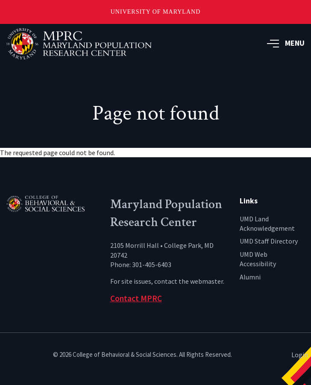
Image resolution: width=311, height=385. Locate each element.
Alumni (250, 277)
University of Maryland (156, 12)
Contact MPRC (136, 298)
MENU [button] (286, 43)
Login (299, 354)
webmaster (206, 281)
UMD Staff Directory (269, 241)
